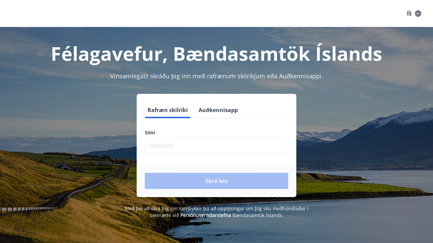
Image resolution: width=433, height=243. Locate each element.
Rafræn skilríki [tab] (167, 110)
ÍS (414, 13)
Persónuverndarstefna (205, 215)
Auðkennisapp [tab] (218, 110)
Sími (150, 132)
